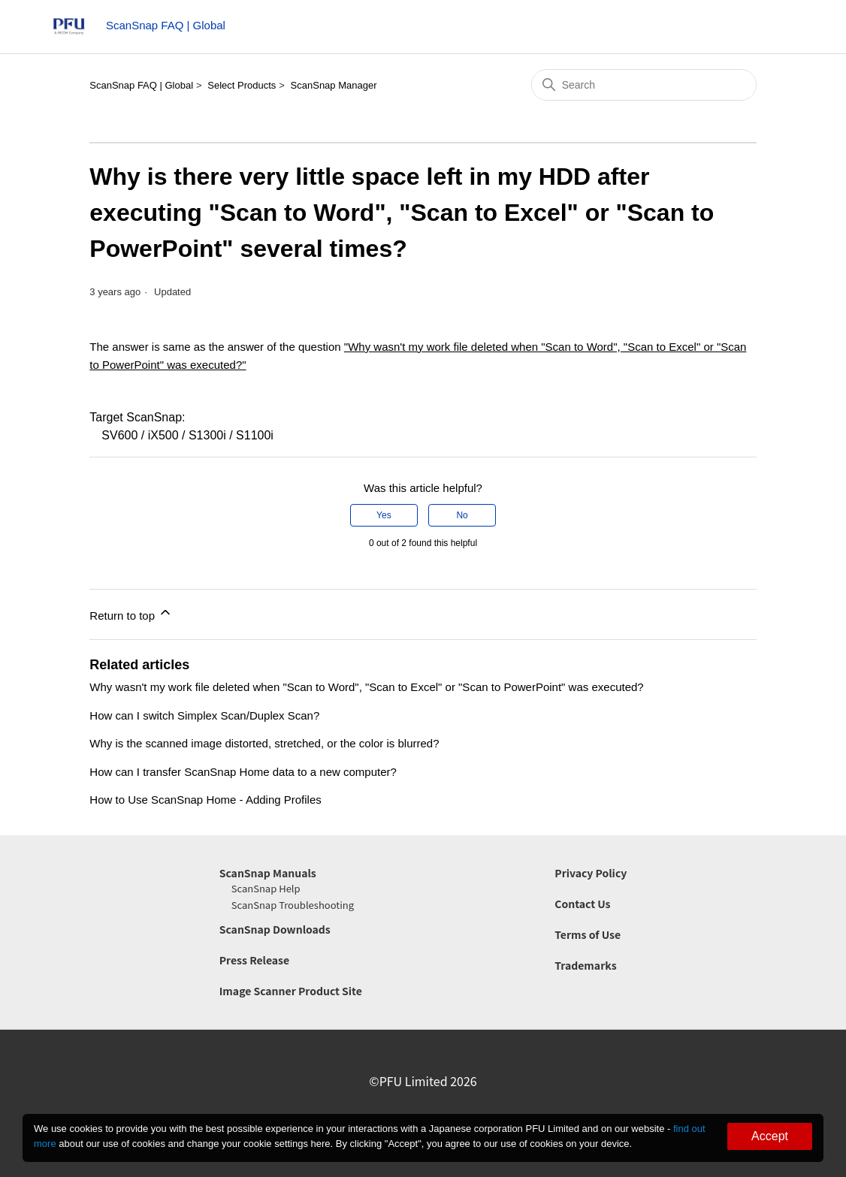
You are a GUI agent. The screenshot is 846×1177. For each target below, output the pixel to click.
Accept (769, 1136)
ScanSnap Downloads (275, 929)
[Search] (644, 85)
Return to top (131, 613)
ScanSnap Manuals (267, 872)
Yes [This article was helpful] (383, 515)
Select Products (241, 85)
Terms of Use (587, 934)
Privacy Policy (590, 872)
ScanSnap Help (266, 888)
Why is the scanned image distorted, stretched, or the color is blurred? (264, 743)
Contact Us (582, 903)
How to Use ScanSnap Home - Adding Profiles (205, 799)
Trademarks (585, 965)
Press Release (254, 959)
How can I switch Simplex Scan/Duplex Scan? (204, 715)
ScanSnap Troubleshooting (292, 905)
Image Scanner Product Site (290, 990)
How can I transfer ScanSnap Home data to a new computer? (243, 771)
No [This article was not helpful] (461, 515)
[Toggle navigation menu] (777, 30)
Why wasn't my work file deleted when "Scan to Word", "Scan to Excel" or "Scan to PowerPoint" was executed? (366, 687)
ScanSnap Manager (334, 85)
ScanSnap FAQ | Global (141, 85)
